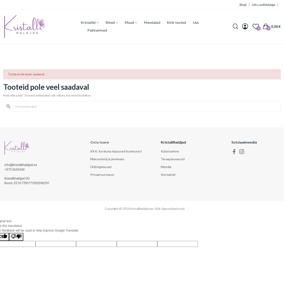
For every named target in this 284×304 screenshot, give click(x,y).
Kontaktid (168, 174)
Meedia (166, 167)
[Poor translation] (16, 237)
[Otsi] (144, 106)
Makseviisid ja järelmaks (107, 159)
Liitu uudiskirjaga (263, 4)
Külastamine (170, 151)
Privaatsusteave (102, 174)
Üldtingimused (101, 167)
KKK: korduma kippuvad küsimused (116, 151)
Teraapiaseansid (173, 159)
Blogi (243, 4)
